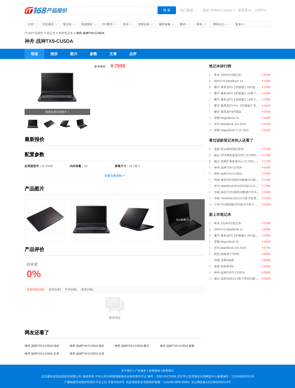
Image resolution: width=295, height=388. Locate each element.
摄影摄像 (166, 24)
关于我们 (127, 370)
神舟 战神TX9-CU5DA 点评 (87, 353)
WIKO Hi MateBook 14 (228, 81)
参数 (93, 54)
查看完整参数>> (114, 175)
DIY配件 (109, 24)
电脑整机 (88, 24)
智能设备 (145, 24)
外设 (127, 24)
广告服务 (140, 370)
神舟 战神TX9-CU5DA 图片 (132, 345)
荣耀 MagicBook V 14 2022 (231, 130)
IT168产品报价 (46, 13)
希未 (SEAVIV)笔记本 (227, 74)
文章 (113, 54)
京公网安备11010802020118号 (211, 382)
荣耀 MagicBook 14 (226, 117)
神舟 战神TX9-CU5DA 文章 (42, 353)
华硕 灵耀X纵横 (224, 260)
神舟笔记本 (66, 33)
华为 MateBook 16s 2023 (230, 124)
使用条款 (154, 370)
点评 (132, 54)
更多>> (239, 24)
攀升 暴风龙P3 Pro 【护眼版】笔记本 (238, 105)
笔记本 (69, 24)
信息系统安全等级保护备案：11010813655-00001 (158, 382)
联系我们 (168, 370)
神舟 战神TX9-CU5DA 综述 (42, 345)
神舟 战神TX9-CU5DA (228, 173)
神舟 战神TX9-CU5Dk (228, 167)
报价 (54, 54)
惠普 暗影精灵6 (224, 266)
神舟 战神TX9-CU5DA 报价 (87, 345)
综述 (34, 54)
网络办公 (220, 24)
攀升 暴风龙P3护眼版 (227, 111)
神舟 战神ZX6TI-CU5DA (229, 272)
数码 (184, 24)
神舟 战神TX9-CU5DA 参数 (177, 345)
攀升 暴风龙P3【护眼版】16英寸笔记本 (239, 93)
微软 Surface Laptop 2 (219, 10)
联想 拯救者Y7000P (226, 254)
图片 (73, 54)
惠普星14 (245, 10)
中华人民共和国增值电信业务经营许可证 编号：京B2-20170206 (135, 376)
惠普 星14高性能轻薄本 (229, 149)
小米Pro (260, 10)
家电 (201, 24)
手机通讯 (49, 24)
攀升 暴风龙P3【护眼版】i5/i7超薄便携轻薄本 (243, 87)
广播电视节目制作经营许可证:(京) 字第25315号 (94, 382)
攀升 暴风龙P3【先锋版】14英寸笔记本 (239, 99)
